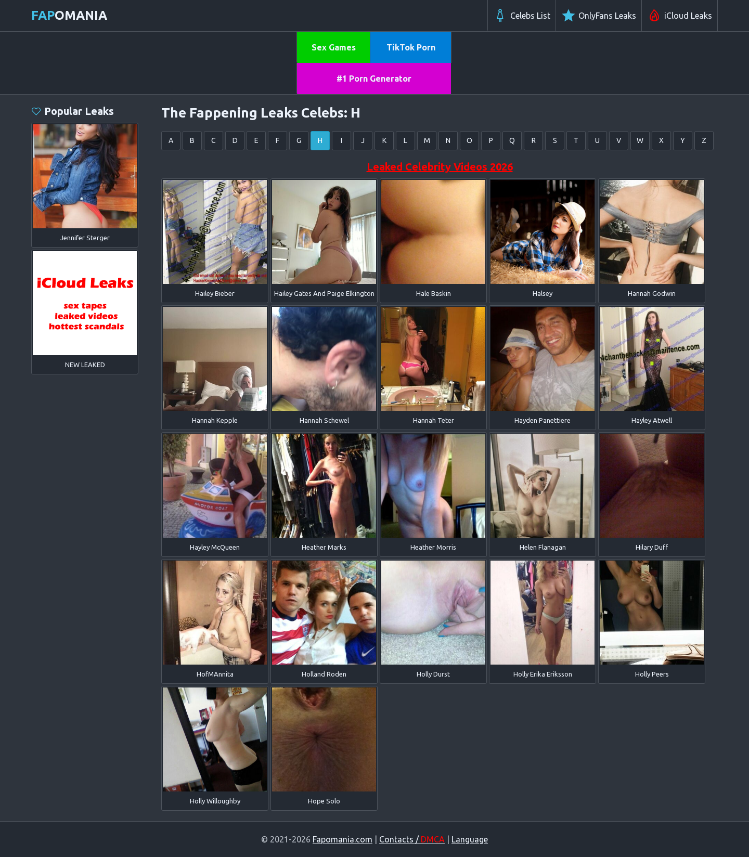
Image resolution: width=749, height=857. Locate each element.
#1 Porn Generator (374, 78)
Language (469, 839)
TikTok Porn (410, 47)
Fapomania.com (342, 839)
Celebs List (521, 15)
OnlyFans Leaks (598, 15)
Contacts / (412, 839)
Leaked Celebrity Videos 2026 (440, 167)
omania (69, 15)
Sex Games (334, 47)
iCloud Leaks (679, 15)
